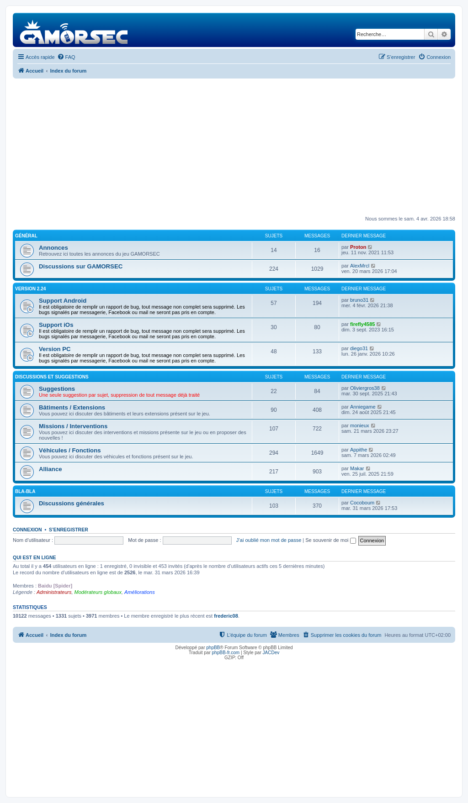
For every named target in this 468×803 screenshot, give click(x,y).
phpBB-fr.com (226, 652)
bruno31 (359, 300)
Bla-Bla (25, 491)
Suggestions (57, 388)
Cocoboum (362, 502)
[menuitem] (66, 57)
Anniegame (363, 406)
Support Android (62, 300)
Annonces (53, 247)
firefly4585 (362, 324)
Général (26, 235)
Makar (357, 468)
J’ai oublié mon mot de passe (268, 540)
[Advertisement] (234, 147)
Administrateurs (54, 592)
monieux (359, 425)
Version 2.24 (30, 288)
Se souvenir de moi (330, 540)
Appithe (358, 449)
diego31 (359, 348)
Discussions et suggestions (52, 376)
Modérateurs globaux (98, 592)
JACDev (271, 652)
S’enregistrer (68, 529)
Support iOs (56, 324)
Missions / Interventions (73, 426)
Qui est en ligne (34, 557)
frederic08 (226, 616)
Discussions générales (71, 503)
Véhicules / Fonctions (70, 450)
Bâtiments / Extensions (72, 407)
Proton (358, 247)
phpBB (213, 647)
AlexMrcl (359, 265)
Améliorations (139, 592)
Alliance (50, 469)
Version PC (55, 349)
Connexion (27, 529)
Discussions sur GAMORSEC (80, 266)
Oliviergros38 (365, 388)
